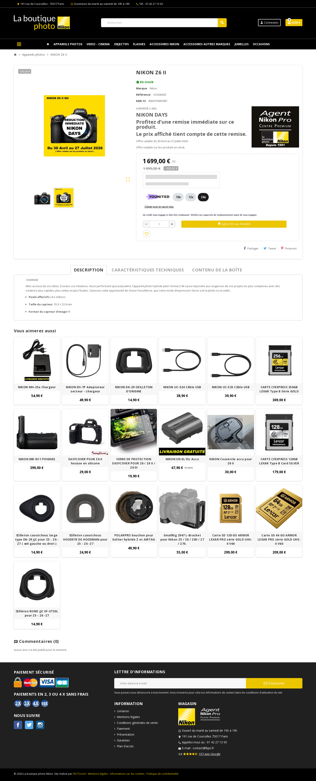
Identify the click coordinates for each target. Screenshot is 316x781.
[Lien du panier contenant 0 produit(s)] (293, 22)
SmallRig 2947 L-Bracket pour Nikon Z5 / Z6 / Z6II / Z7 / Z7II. (182, 539)
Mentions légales (128, 717)
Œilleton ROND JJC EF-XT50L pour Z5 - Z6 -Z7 (37, 613)
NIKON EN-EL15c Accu (182, 459)
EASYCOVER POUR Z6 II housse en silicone (85, 461)
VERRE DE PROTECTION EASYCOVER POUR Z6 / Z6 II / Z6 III (133, 463)
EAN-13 (141, 101)
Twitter (29, 725)
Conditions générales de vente (137, 723)
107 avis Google (209, 754)
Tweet (270, 248)
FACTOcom (79, 773)
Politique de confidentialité (162, 773)
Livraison (123, 711)
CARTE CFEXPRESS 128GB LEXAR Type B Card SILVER (279, 461)
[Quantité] (159, 224)
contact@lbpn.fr (203, 748)
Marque (141, 88)
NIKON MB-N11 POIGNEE (37, 459)
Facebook (18, 725)
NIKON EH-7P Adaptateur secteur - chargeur (85, 389)
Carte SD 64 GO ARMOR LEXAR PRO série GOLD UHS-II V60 (279, 539)
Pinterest (289, 248)
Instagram (40, 725)
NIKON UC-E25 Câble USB (230, 387)
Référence (143, 94)
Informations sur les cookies (127, 773)
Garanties (123, 740)
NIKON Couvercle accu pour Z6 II (230, 461)
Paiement (123, 729)
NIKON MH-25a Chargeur (37, 387)
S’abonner (274, 683)
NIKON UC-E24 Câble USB (182, 387)
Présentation (125, 734)
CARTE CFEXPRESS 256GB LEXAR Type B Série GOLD (279, 389)
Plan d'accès (125, 746)
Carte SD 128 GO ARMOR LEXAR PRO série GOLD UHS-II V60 (230, 539)
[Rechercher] (163, 22)
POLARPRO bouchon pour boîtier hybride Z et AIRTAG (134, 537)
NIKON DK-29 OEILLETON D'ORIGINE (134, 389)
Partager (251, 248)
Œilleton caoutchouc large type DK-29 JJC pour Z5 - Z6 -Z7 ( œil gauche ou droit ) (37, 539)
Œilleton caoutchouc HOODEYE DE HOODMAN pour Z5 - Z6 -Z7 (85, 539)
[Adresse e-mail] (180, 683)
